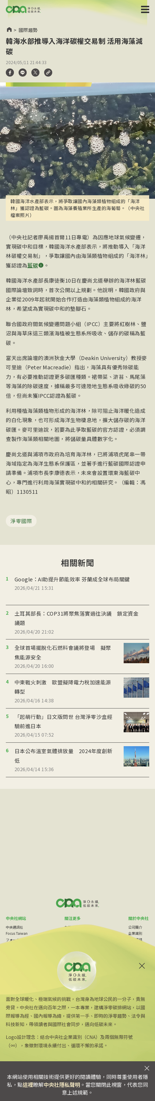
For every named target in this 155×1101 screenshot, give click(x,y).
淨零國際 (21, 521)
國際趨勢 (28, 29)
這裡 (28, 1084)
